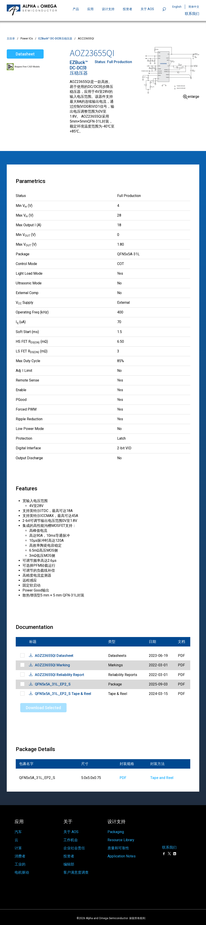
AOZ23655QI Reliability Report (59, 675)
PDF (123, 778)
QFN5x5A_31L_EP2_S (53, 684)
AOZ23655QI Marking (52, 665)
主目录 (11, 38)
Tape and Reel (161, 778)
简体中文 (193, 6)
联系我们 (192, 13)
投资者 (127, 9)
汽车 (18, 827)
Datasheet (25, 54)
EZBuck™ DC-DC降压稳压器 (55, 38)
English (176, 6)
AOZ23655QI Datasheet (54, 655)
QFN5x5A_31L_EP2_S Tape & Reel (63, 694)
